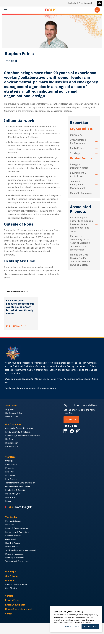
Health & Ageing (12, 543)
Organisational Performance (78, 141)
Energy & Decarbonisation (79, 166)
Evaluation (10, 475)
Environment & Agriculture (78, 174)
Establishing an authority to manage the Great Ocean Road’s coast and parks (81, 224)
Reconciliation (11, 443)
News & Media (11, 417)
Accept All (90, 626)
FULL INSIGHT (14, 326)
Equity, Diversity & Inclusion (17, 432)
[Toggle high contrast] (99, 3)
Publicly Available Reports (17, 584)
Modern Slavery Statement (18, 609)
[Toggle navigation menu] (5, 10)
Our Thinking (11, 576)
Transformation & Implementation (20, 483)
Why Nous (9, 409)
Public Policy (77, 148)
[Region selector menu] (80, 3)
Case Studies (11, 588)
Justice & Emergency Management (77, 184)
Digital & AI (76, 134)
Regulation (10, 468)
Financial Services (13, 536)
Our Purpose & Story (14, 413)
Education (9, 525)
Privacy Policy (12, 600)
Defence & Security (13, 521)
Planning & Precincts (14, 558)
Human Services (12, 547)
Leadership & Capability (16, 490)
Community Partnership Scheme (19, 428)
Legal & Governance (15, 605)
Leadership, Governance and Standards (22, 436)
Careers (9, 596)
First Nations (11, 479)
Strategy (75, 153)
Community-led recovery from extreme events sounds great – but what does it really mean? (20, 307)
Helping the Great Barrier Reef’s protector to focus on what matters (80, 259)
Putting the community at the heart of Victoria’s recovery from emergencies (80, 243)
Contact (9, 614)
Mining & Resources (81, 193)
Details (67, 626)
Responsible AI (12, 446)
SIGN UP (71, 419)
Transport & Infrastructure (17, 561)
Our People (10, 572)
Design (8, 501)
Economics (9, 472)
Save (76, 626)
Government (10, 539)
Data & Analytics (12, 494)
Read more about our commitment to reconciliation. (30, 388)
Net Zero (9, 439)
